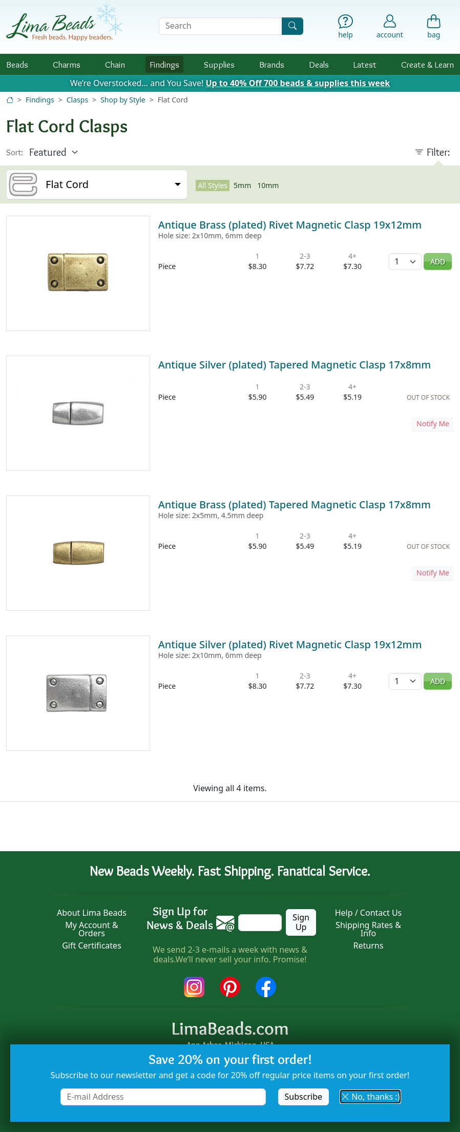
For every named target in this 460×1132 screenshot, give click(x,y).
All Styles (212, 185)
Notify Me (432, 423)
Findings (164, 64)
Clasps (77, 100)
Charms (66, 64)
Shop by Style (122, 100)
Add (437, 261)
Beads (17, 64)
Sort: (14, 152)
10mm (268, 185)
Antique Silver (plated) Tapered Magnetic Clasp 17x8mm (294, 365)
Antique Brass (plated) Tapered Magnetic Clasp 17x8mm (294, 504)
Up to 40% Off (297, 83)
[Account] (390, 26)
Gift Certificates (91, 945)
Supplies (219, 64)
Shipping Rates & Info (368, 929)
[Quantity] (405, 261)
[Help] (345, 28)
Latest (365, 64)
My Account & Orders (91, 929)
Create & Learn (427, 64)
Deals (319, 64)
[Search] (292, 25)
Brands (271, 64)
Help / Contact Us (368, 912)
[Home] (9, 100)
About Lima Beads (92, 912)
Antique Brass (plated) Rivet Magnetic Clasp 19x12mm (290, 225)
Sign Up (300, 922)
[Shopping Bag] (434, 28)
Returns (368, 945)
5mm (242, 185)
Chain (115, 64)
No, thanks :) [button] (370, 1096)
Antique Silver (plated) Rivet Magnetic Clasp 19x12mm (290, 644)
